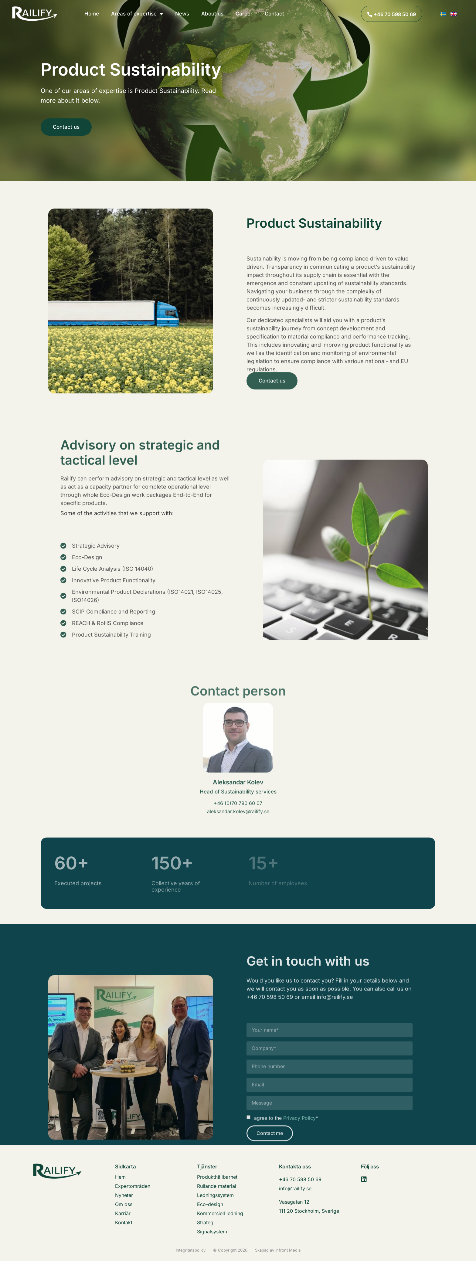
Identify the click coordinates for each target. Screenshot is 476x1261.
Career (244, 14)
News (182, 14)
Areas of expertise (137, 13)
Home (91, 14)
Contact (274, 14)
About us (212, 14)
